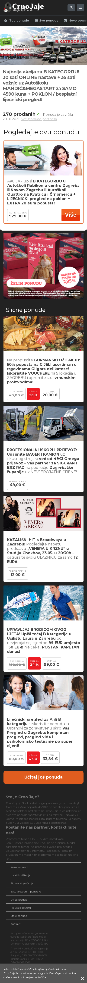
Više (70, 215)
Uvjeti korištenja (20, 875)
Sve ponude (46, 20)
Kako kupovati (19, 867)
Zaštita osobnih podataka (26, 891)
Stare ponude (18, 915)
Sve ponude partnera (39, 119)
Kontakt (15, 924)
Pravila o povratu (20, 907)
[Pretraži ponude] (71, 7)
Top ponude (16, 20)
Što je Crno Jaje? (22, 797)
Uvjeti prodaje (18, 899)
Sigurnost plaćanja (21, 883)
